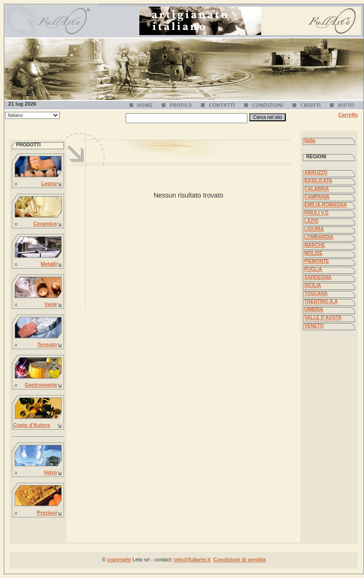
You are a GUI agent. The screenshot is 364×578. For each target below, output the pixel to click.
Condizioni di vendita (239, 559)
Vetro (50, 472)
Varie (51, 304)
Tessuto (47, 344)
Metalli (49, 264)
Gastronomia (41, 385)
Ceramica (45, 223)
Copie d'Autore (31, 425)
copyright (119, 559)
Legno (49, 183)
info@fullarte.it (192, 559)
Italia (309, 140)
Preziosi (47, 512)
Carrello (348, 114)
